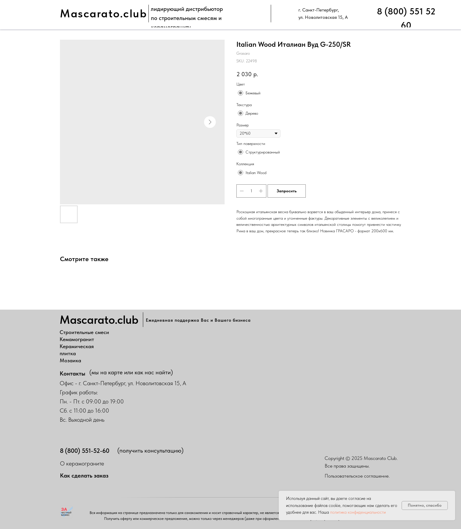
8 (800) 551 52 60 (406, 18)
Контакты (72, 373)
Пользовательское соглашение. (357, 476)
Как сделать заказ (84, 475)
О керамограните (82, 463)
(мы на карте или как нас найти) (131, 372)
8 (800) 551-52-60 (84, 450)
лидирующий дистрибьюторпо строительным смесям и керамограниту (187, 18)
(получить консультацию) (150, 450)
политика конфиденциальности (358, 512)
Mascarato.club (103, 13)
